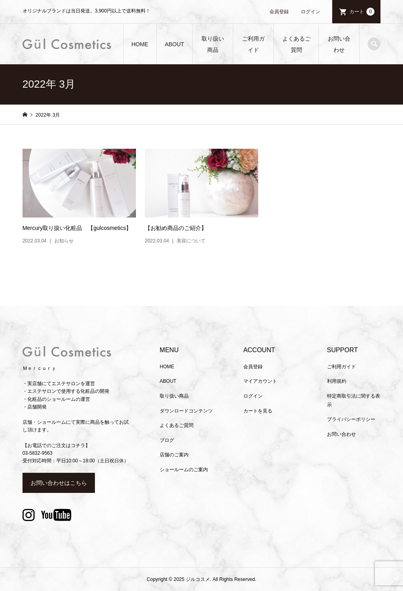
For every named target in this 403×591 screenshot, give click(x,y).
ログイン (310, 11)
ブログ (167, 440)
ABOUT (174, 44)
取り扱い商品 (213, 44)
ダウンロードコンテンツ (186, 411)
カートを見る (257, 411)
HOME (140, 44)
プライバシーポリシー (351, 419)
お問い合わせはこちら (59, 483)
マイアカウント (260, 381)
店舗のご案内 (174, 455)
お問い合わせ (339, 44)
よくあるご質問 (296, 44)
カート (362, 12)
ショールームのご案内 (184, 469)
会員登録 (279, 11)
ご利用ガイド (253, 44)
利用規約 (336, 381)
